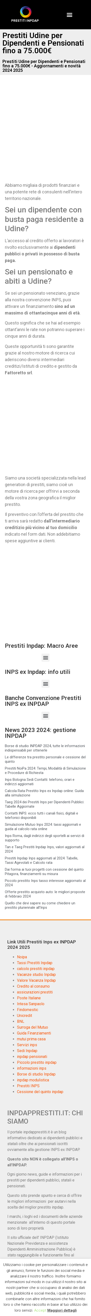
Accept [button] (40, 1310)
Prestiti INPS (28, 1086)
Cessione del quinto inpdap (40, 1091)
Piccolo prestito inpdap (37, 1062)
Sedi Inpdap (27, 1050)
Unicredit (24, 1015)
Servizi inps (27, 1045)
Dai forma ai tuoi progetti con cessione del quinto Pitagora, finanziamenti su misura (44, 871)
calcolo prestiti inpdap (36, 968)
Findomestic (27, 1009)
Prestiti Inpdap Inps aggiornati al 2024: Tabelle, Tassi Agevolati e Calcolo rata (41, 860)
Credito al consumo (33, 986)
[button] (69, 14)
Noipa (22, 957)
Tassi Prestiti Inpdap (34, 963)
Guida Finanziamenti (34, 1033)
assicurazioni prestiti (35, 992)
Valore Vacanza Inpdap (36, 980)
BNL (20, 1021)
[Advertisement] (45, 132)
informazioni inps (31, 1068)
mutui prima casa (31, 1039)
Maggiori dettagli (62, 1310)
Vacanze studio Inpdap (36, 974)
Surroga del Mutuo (32, 1027)
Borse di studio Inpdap (36, 1074)
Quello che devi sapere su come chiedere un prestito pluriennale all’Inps (40, 905)
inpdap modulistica (33, 1080)
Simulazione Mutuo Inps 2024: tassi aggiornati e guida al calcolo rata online (43, 826)
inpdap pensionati (32, 1056)
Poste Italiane (29, 998)
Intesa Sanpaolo (30, 1004)
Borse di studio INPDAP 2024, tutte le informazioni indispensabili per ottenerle (45, 748)
